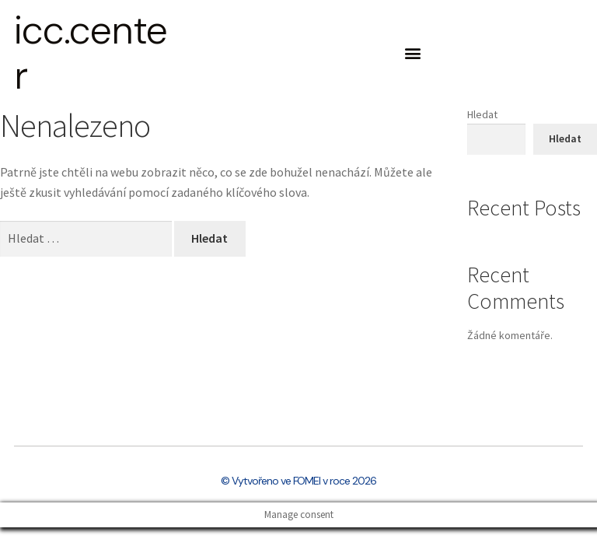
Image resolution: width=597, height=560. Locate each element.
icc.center (91, 53)
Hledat (482, 114)
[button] (412, 53)
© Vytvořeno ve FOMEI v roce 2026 (298, 481)
